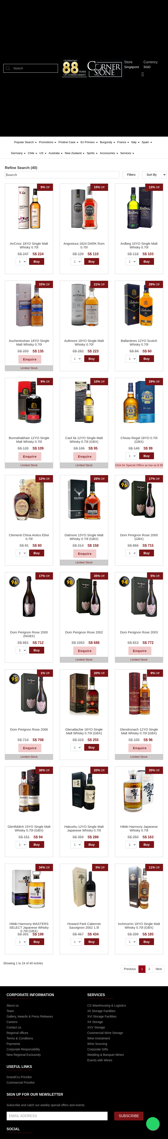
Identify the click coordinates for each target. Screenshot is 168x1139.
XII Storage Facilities (101, 1011)
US (42, 153)
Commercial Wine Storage (105, 1033)
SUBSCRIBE (129, 1116)
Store (129, 62)
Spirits (92, 153)
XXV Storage (96, 1027)
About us (13, 1005)
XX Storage (95, 1022)
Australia (56, 153)
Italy (135, 142)
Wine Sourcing (97, 1044)
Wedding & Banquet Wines (105, 1054)
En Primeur (89, 142)
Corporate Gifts (97, 1049)
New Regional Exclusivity (24, 1054)
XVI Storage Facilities (102, 1016)
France (123, 142)
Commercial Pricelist (21, 1082)
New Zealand (74, 153)
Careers (12, 1022)
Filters (131, 174)
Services (127, 153)
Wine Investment (98, 1038)
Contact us (14, 1027)
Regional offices (17, 1033)
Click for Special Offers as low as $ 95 (139, 465)
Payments (13, 1044)
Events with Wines (99, 1060)
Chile (32, 153)
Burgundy (107, 142)
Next (159, 969)
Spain (147, 142)
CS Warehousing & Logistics (106, 1005)
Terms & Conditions (20, 1038)
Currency (152, 62)
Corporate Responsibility (23, 1049)
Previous (130, 969)
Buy (36, 261)
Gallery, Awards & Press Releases (30, 1016)
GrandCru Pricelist (19, 1077)
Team (10, 1011)
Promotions (47, 142)
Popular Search (25, 142)
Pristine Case (68, 142)
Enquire (30, 359)
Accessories (109, 153)
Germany (18, 153)
